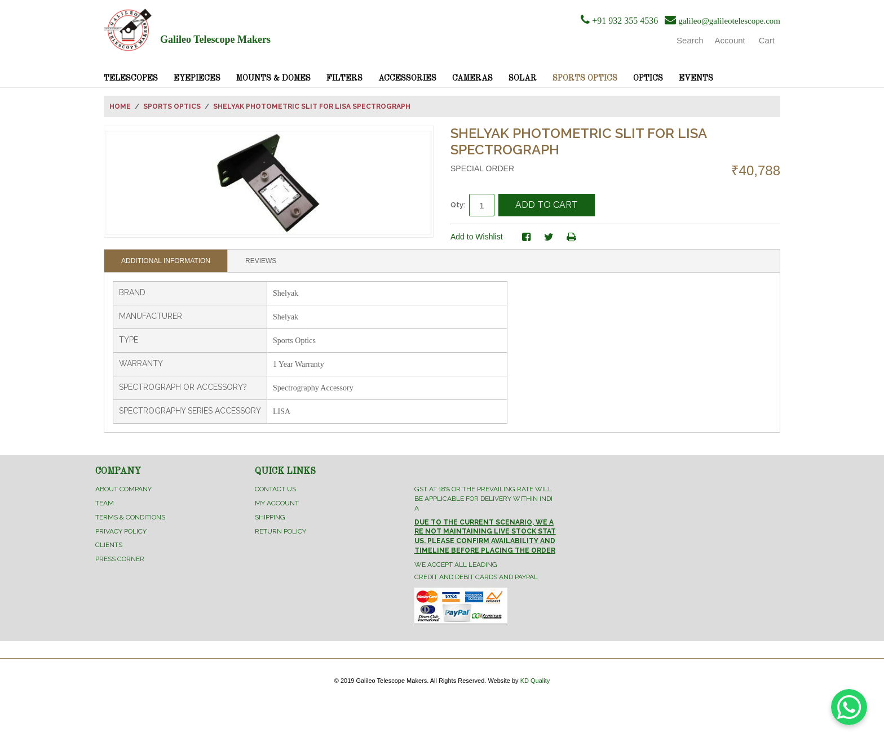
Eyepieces (197, 78)
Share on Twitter (549, 237)
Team (104, 503)
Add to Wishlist (476, 236)
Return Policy (280, 531)
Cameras (472, 78)
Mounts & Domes (273, 78)
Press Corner (119, 559)
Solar (523, 78)
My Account (277, 503)
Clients (108, 545)
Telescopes (131, 78)
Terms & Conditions (130, 517)
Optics (648, 78)
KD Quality (535, 680)
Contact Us (275, 489)
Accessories (407, 78)
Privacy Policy (121, 531)
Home (120, 106)
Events (696, 78)
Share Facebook (526, 237)
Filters (344, 78)
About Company (123, 489)
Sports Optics (584, 78)
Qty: (457, 205)
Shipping (270, 517)
